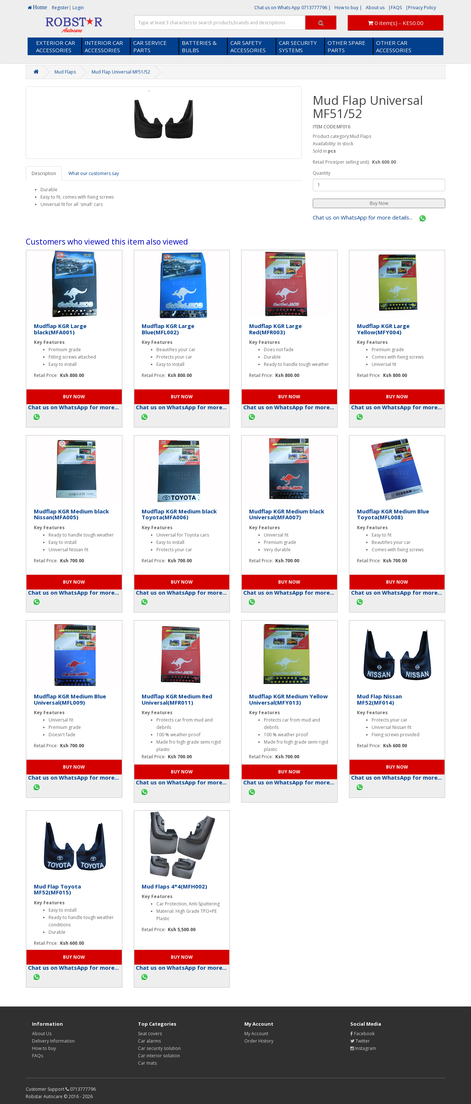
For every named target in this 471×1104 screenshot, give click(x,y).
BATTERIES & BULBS (199, 46)
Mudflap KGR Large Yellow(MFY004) (383, 329)
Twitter (360, 1041)
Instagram (363, 1048)
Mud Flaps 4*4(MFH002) (174, 886)
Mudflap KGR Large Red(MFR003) (275, 329)
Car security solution (159, 1048)
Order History (258, 1041)
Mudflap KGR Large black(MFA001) (60, 329)
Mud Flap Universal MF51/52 (121, 72)
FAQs (37, 1056)
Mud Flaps (65, 72)
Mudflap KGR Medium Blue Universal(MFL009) (70, 699)
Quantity (321, 173)
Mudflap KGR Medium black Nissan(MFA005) (71, 514)
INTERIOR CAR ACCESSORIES (104, 46)
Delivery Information (53, 1041)
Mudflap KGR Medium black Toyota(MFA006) (179, 514)
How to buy (44, 1048)
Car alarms (149, 1041)
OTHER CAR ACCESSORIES (393, 46)
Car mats (147, 1063)
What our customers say (93, 173)
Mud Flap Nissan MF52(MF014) (379, 699)
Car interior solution (159, 1056)
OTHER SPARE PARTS (346, 46)
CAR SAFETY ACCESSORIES (248, 46)
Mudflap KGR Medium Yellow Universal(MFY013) (288, 699)
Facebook (362, 1033)
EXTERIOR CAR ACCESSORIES (55, 46)
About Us (42, 1033)
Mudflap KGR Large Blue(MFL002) (168, 329)
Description (44, 173)
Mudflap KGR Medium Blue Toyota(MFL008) (393, 514)
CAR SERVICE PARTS (150, 46)
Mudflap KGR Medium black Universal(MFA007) (286, 514)
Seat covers (150, 1033)
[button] (379, 203)
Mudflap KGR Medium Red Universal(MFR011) (177, 699)
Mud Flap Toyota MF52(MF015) (57, 889)
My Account (256, 1033)
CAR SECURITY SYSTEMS (298, 46)
